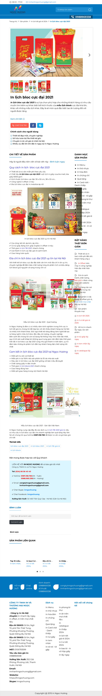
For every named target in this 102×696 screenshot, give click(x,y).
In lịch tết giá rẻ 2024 (39, 21)
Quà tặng (80, 179)
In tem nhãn (15, 563)
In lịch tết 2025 (83, 316)
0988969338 (81, 17)
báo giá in (79, 280)
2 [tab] (40, 571)
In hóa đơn (81, 172)
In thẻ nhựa (81, 168)
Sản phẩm (24, 21)
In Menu (80, 165)
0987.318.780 (19, 125)
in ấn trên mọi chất (83, 302)
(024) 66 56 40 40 (23, 471)
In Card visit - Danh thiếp (51, 631)
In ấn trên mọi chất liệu (63, 617)
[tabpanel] (15, 556)
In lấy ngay (81, 232)
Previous (12, 55)
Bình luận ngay (57, 162)
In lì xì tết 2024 (83, 222)
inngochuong (30, 490)
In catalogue (82, 209)
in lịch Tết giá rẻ (53, 446)
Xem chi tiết (17, 119)
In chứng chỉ (82, 175)
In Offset (81, 263)
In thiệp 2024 (82, 212)
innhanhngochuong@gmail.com (41, 2)
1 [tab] (37, 571)
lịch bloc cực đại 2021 (19, 446)
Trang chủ (13, 21)
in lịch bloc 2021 (37, 446)
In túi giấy (81, 189)
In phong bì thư (83, 199)
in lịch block (16, 450)
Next (89, 55)
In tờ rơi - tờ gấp (83, 196)
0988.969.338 (27, 478)
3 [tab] (43, 571)
